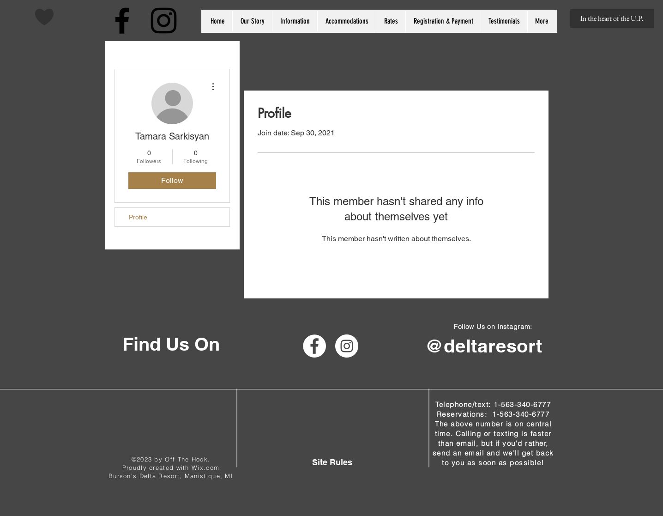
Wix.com (205, 467)
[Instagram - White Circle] (346, 346)
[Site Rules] (332, 462)
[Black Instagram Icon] (163, 20)
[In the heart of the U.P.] (612, 18)
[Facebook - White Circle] (314, 346)
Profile (138, 217)
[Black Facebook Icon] (122, 20)
